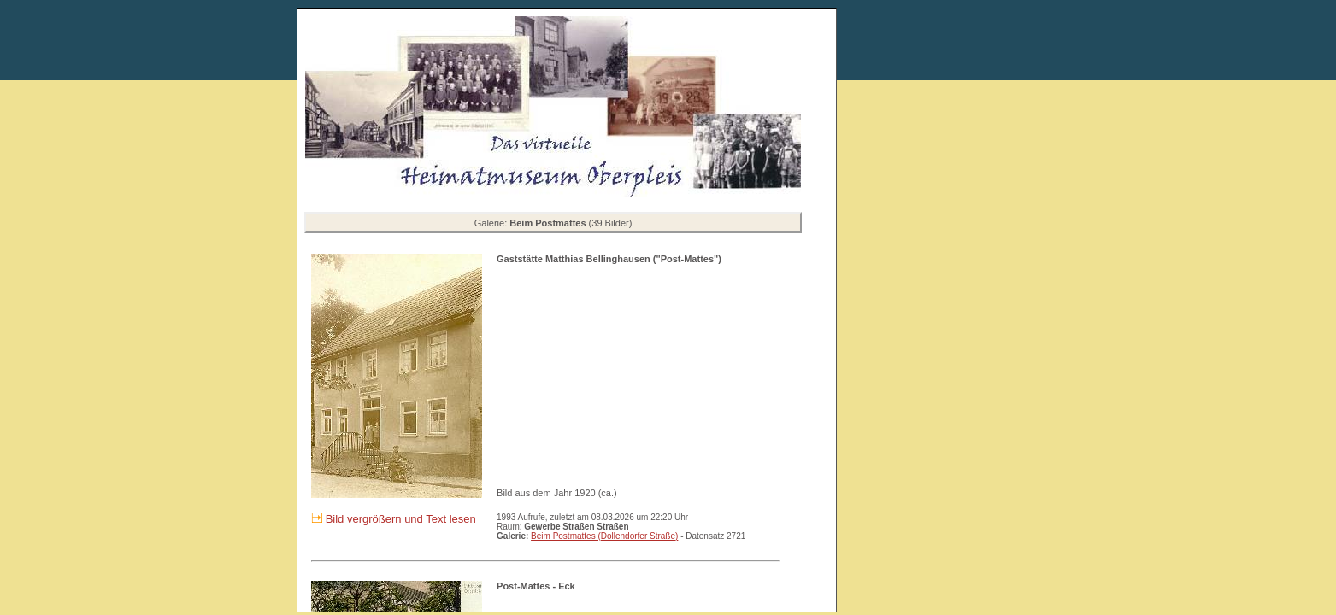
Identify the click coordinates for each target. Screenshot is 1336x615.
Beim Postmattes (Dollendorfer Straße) (604, 536)
